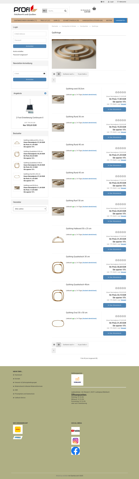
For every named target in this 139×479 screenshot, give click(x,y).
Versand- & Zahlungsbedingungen (26, 382)
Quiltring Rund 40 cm (75, 144)
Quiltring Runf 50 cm (75, 200)
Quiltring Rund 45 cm (75, 172)
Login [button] (111, 2)
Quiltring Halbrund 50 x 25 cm (78, 228)
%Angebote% (120, 20)
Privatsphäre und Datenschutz (25, 394)
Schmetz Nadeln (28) (71, 20)
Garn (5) (57, 20)
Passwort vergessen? (20, 55)
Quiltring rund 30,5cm (75, 89)
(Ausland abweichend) (89, 94)
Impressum (18, 375)
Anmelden (30, 46)
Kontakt (17, 379)
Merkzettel (121, 2)
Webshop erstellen (62, 476)
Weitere (109, 20)
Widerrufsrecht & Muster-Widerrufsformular (29, 386)
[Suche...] (44, 11)
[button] (102, 2)
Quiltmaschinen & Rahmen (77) (25, 20)
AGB (16, 390)
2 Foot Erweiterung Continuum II (29, 117)
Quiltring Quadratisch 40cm (77, 284)
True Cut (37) (45, 20)
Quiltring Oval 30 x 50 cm (76, 312)
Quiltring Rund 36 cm (75, 116)
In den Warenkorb (114, 109)
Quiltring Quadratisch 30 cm (78, 256)
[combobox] (68, 74)
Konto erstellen (18, 51)
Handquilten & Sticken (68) (92, 20)
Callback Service (20, 398)
